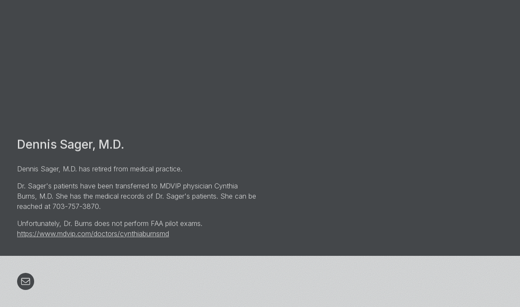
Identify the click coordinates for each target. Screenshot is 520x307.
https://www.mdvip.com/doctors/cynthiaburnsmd (93, 233)
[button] (25, 281)
